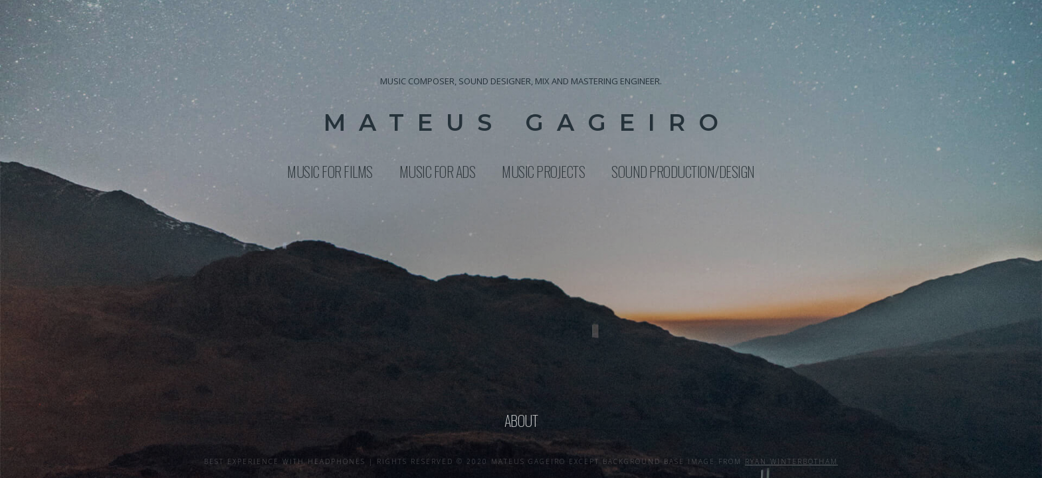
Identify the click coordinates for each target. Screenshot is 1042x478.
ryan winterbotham (791, 461)
